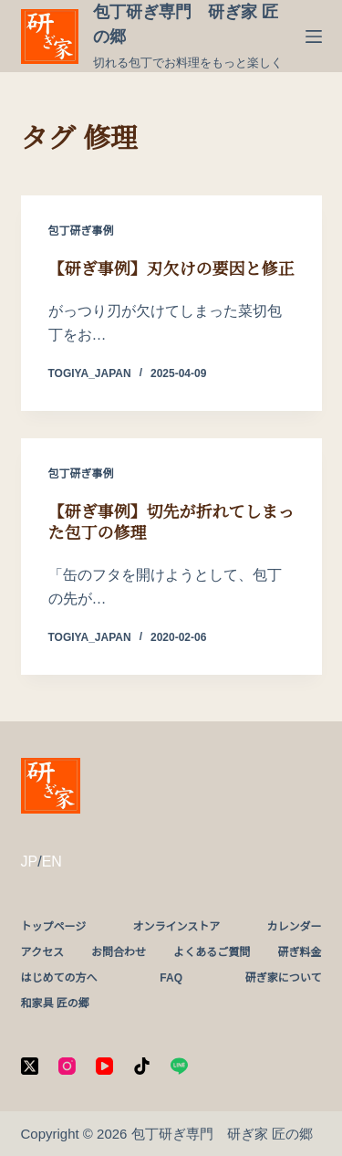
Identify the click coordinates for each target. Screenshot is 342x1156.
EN (52, 861)
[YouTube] (104, 1066)
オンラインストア (176, 926)
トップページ (54, 926)
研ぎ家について (283, 978)
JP (29, 861)
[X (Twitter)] (29, 1066)
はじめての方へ (59, 978)
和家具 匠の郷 (55, 1003)
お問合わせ (118, 952)
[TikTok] (141, 1066)
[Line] (179, 1066)
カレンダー (293, 926)
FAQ (171, 978)
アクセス (42, 952)
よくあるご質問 (211, 952)
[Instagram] (67, 1066)
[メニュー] (314, 36)
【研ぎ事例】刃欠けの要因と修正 (171, 269)
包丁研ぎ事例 (81, 231)
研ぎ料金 (299, 952)
